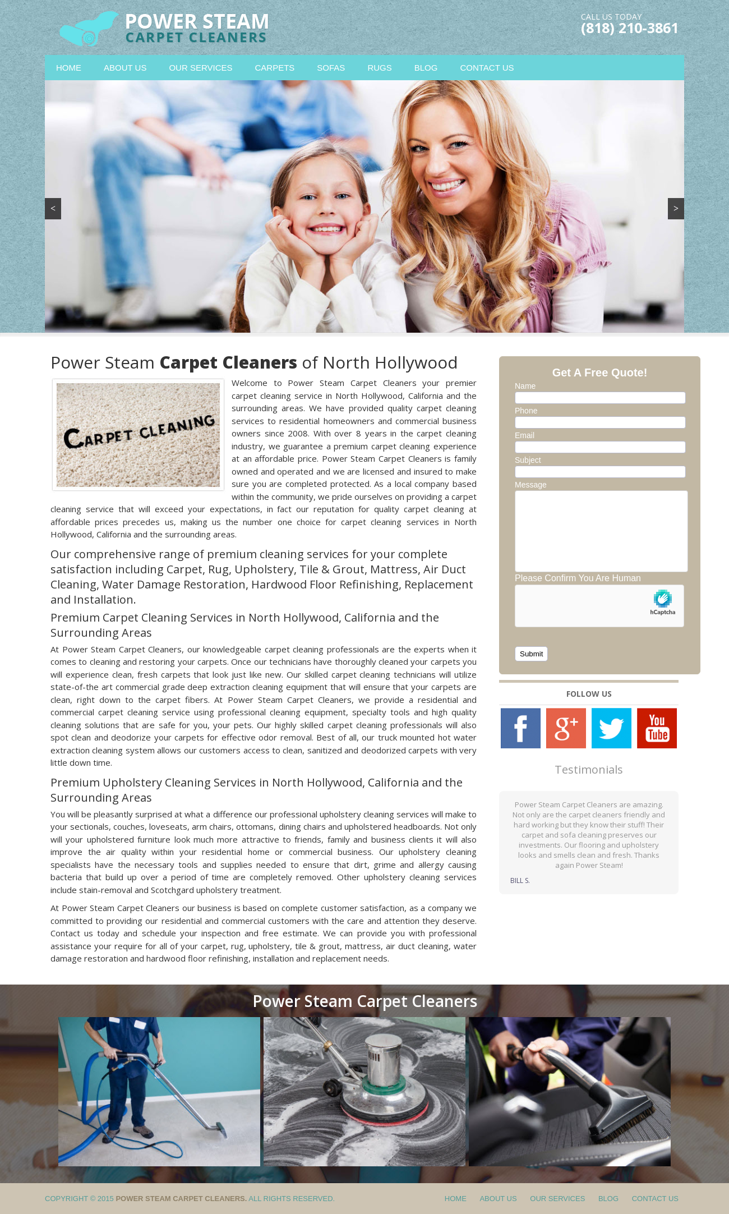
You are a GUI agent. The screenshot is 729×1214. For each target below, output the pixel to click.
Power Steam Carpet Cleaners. (181, 1198)
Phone (526, 410)
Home (68, 67)
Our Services (200, 67)
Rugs (379, 67)
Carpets (275, 67)
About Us (125, 67)
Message (531, 484)
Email (524, 435)
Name (525, 385)
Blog (426, 67)
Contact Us (487, 67)
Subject (528, 460)
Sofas (331, 67)
